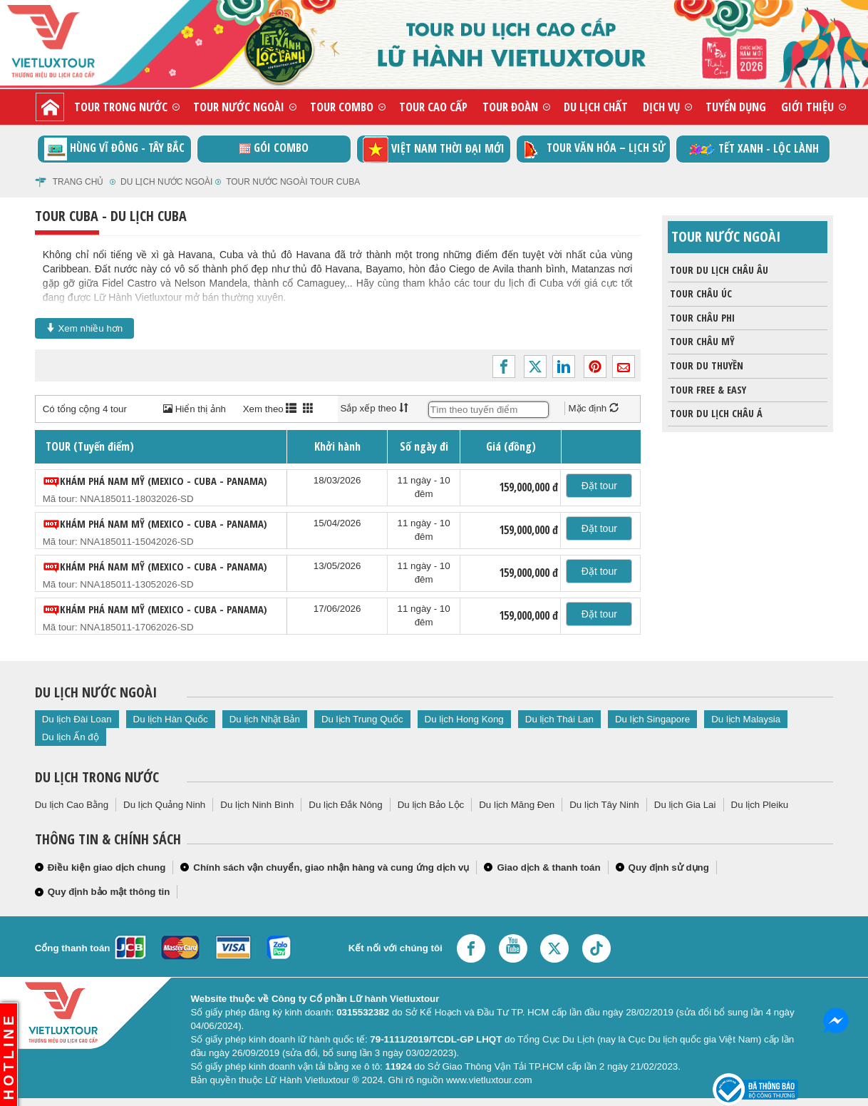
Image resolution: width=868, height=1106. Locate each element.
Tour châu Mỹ (701, 341)
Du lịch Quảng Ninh (164, 804)
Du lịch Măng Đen (516, 804)
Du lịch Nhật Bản (264, 719)
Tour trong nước (120, 106)
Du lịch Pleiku (760, 804)
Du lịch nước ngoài (166, 182)
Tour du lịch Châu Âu (718, 270)
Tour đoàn (510, 106)
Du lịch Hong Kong (464, 719)
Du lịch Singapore (652, 719)
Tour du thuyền (705, 365)
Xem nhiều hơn (84, 328)
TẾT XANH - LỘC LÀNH (753, 149)
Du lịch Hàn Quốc (170, 719)
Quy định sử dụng (669, 867)
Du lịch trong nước (97, 777)
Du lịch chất (596, 106)
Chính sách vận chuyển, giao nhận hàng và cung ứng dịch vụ (331, 867)
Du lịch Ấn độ (70, 737)
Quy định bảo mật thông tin (109, 891)
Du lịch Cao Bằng (71, 804)
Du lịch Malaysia (745, 719)
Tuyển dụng (736, 106)
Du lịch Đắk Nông (345, 804)
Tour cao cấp (433, 106)
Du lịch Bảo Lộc (431, 804)
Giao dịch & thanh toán (548, 867)
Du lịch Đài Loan (77, 719)
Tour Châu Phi (701, 318)
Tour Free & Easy (707, 390)
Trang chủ (78, 182)
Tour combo (341, 106)
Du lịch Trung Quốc (362, 719)
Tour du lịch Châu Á (715, 413)
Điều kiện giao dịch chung (107, 867)
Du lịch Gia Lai (685, 804)
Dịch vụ (661, 106)
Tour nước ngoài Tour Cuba (293, 182)
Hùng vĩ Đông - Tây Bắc (114, 149)
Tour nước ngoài (238, 106)
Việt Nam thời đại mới (434, 149)
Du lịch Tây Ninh (604, 804)
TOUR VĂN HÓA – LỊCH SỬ (593, 149)
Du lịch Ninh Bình (257, 804)
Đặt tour (599, 485)
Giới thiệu (807, 106)
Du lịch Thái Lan (559, 719)
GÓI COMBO (274, 147)
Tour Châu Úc (700, 293)
